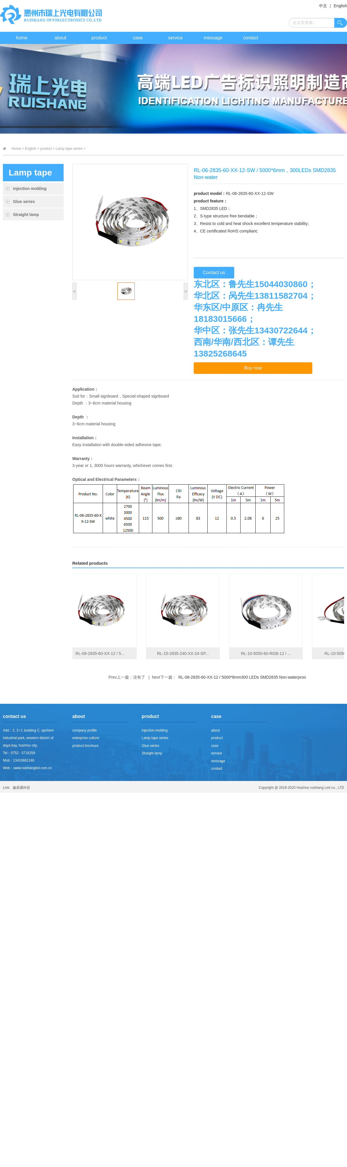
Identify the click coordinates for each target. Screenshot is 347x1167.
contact (250, 37)
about (60, 37)
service (175, 37)
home (21, 37)
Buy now (253, 367)
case (138, 37)
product (99, 37)
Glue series (24, 201)
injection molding (30, 188)
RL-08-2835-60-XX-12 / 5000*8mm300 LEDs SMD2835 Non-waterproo (242, 677)
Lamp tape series (155, 738)
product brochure (85, 746)
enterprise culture (85, 738)
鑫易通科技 (21, 788)
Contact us (214, 272)
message (213, 37)
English (340, 5)
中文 (323, 5)
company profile (84, 730)
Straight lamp (26, 214)
